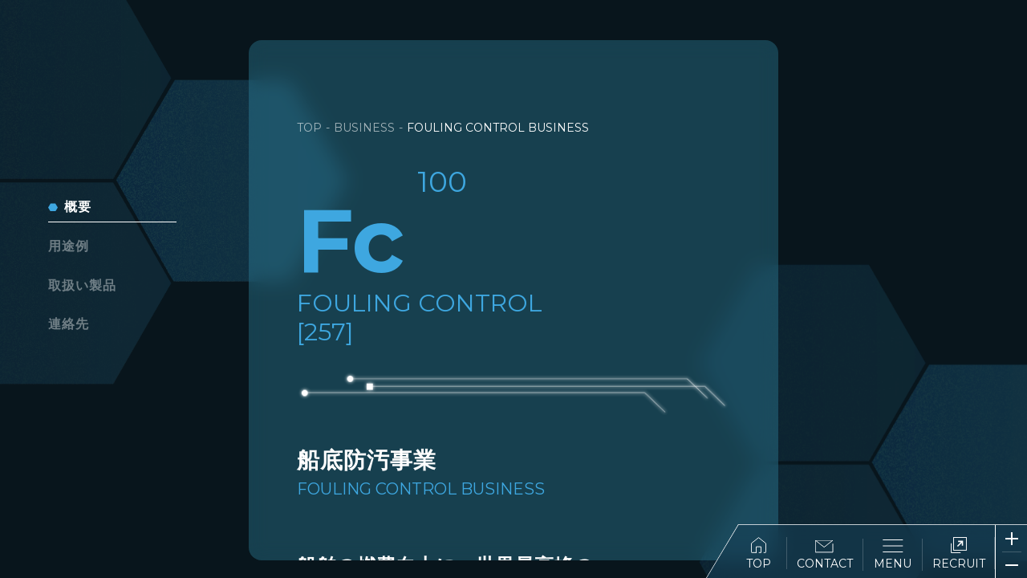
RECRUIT (958, 553)
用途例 (68, 246)
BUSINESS (364, 127)
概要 (77, 207)
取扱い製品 (82, 285)
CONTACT (825, 555)
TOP (758, 553)
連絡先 (68, 324)
